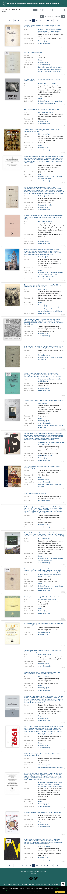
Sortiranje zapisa (58, 10)
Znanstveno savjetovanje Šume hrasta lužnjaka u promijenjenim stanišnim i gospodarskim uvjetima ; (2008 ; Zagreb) (50, 784)
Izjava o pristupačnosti (28, 871)
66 (52, 20)
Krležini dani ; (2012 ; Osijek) (47, 83)
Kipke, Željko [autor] (44, 196)
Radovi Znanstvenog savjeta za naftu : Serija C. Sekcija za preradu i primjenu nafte (42, 754)
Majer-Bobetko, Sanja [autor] (47, 599)
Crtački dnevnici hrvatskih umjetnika (35, 493)
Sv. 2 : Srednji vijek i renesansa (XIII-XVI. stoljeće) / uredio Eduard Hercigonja (41, 467)
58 (22, 20)
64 (44, 20)
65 (48, 20)
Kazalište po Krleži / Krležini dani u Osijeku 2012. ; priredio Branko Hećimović (42, 80)
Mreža (39, 10)
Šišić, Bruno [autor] (44, 538)
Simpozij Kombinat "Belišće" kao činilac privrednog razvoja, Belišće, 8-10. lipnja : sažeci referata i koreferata (42, 26)
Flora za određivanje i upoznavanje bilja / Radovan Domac (42, 109)
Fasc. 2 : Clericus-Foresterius (33, 52)
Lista (35, 10)
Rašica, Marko (42, 289)
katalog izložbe (42, 205)
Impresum (33, 873)
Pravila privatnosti (7, 890)
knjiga (40, 60)
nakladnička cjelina (44, 500)
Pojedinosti (56, 888)
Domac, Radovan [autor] (45, 112)
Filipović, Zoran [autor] (45, 734)
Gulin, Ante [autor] (43, 257)
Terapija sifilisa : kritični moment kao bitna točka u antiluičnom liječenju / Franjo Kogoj (42, 651)
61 (33, 20)
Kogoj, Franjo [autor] (44, 654)
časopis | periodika (44, 355)
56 (15, 20)
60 (30, 20)
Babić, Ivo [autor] (43, 676)
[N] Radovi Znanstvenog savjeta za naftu (50, 767)
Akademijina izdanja (44, 43)
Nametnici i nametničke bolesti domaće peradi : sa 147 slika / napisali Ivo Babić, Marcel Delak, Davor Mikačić (42, 672)
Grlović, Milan (42, 403)
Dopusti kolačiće (60, 892)
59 (26, 20)
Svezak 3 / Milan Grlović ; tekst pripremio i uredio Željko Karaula (43, 400)
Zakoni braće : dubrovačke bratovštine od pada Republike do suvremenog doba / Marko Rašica (42, 285)
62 (37, 20)
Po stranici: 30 (47, 10)
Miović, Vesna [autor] (44, 134)
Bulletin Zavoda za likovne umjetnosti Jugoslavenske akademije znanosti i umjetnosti (43, 624)
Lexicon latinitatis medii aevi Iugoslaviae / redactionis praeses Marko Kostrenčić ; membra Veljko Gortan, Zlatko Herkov (50, 69)
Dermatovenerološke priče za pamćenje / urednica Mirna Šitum (43, 812)
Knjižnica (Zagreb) (43, 41)
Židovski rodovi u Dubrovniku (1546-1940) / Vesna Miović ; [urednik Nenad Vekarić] (42, 130)
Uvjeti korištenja (41, 871)
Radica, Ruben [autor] (45, 221)
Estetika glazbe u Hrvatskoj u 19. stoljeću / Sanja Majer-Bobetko (43, 597)
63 (41, 20)
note (39, 239)
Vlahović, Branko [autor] (45, 846)
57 (19, 20)
